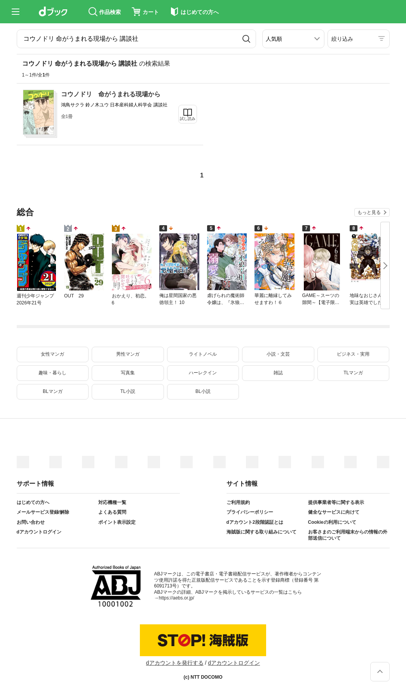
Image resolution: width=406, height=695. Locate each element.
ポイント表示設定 (117, 522)
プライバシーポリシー (250, 512)
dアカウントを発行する (175, 663)
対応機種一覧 (112, 502)
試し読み (187, 118)
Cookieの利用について (332, 522)
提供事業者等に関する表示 (336, 502)
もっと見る (369, 212)
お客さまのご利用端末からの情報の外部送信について (347, 535)
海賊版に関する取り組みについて (261, 532)
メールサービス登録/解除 (43, 512)
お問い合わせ (31, 522)
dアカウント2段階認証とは (255, 522)
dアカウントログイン (39, 532)
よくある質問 (112, 512)
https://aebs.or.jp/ (176, 598)
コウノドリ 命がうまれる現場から (110, 94)
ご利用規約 (238, 502)
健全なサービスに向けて (333, 512)
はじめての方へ (33, 502)
